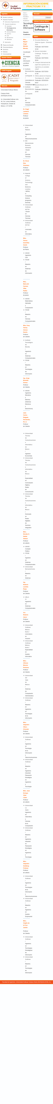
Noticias (5, 52)
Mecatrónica (10, 37)
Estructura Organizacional (12, 22)
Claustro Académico (10, 24)
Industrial (9, 26)
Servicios (5, 49)
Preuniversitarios (8, 47)
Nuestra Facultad (8, 19)
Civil (8, 35)
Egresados (8, 42)
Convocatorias (7, 54)
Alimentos (9, 39)
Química (9, 33)
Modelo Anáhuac (8, 17)
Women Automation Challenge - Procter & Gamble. (41, 54)
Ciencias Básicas (11, 32)
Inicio (24, 13)
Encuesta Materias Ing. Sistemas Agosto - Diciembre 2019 (43, 42)
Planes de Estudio (8, 45)
